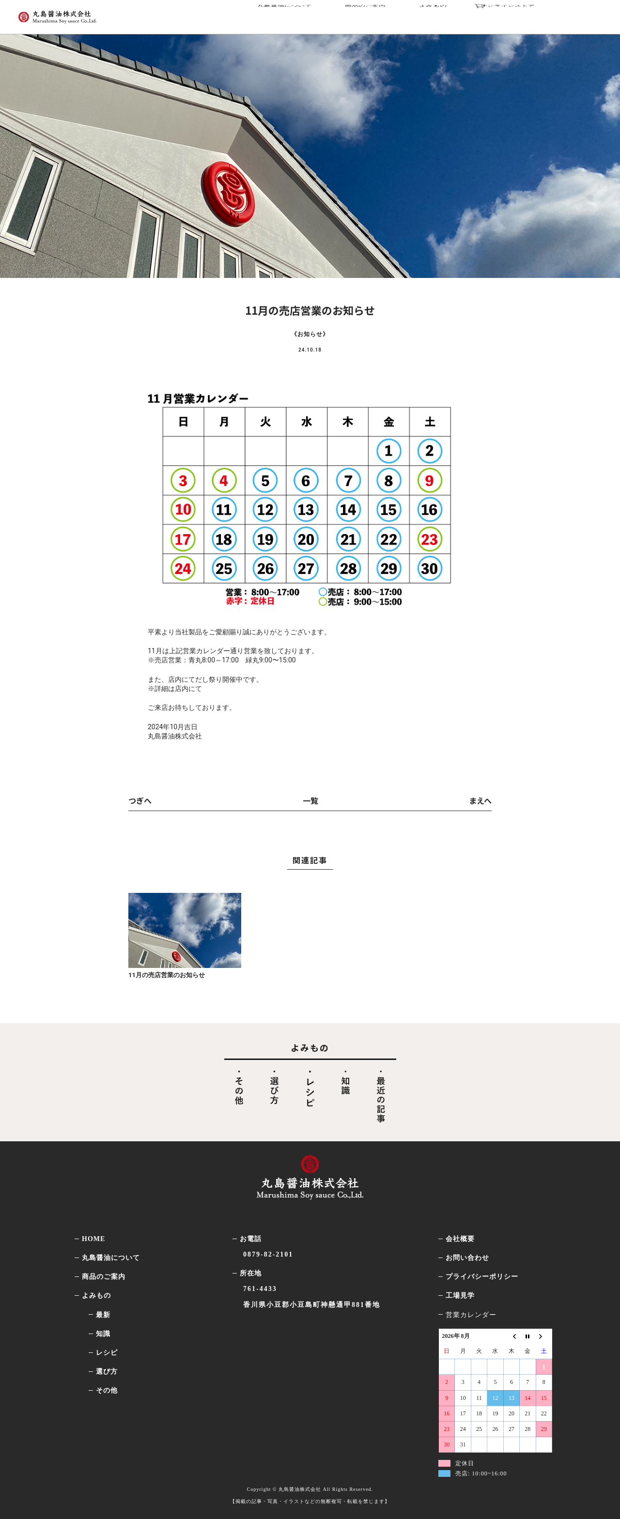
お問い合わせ (467, 1257)
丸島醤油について (318, 15)
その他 (107, 1390)
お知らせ (310, 334)
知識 (103, 1333)
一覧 (310, 800)
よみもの (451, 15)
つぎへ (140, 800)
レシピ (107, 1352)
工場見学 (460, 1295)
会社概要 (460, 1239)
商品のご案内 (393, 15)
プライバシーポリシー (482, 1276)
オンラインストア (536, 15)
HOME (93, 1239)
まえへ (480, 800)
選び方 (107, 1371)
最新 (103, 1315)
